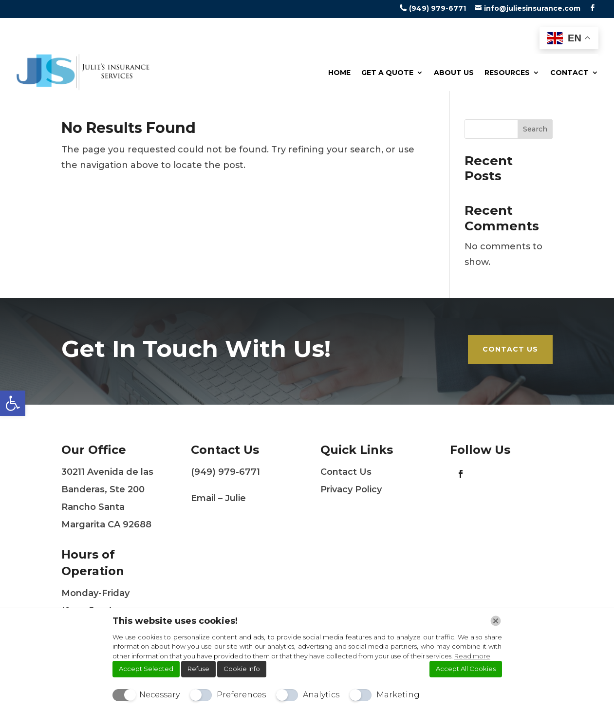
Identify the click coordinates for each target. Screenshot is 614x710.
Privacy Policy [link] (351, 489)
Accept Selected (146, 669)
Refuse (198, 669)
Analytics (321, 694)
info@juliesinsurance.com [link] (532, 8)
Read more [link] (472, 656)
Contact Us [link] (510, 349)
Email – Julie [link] (218, 498)
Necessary (159, 694)
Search (535, 129)
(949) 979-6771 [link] (437, 8)
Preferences (241, 694)
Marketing (398, 694)
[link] (12, 403)
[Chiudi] (495, 621)
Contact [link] (569, 72)
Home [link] (339, 72)
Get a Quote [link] (387, 72)
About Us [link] (454, 72)
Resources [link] (507, 72)
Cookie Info (241, 669)
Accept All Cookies (466, 669)
